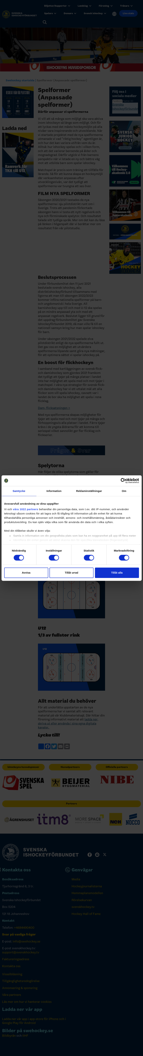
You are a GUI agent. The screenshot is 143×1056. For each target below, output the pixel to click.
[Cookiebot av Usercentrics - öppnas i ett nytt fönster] (123, 480)
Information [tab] (54, 490)
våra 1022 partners (25, 509)
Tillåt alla (117, 572)
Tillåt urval (71, 572)
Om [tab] (124, 490)
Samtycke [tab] (19, 490)
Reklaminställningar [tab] (89, 490)
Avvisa (26, 572)
